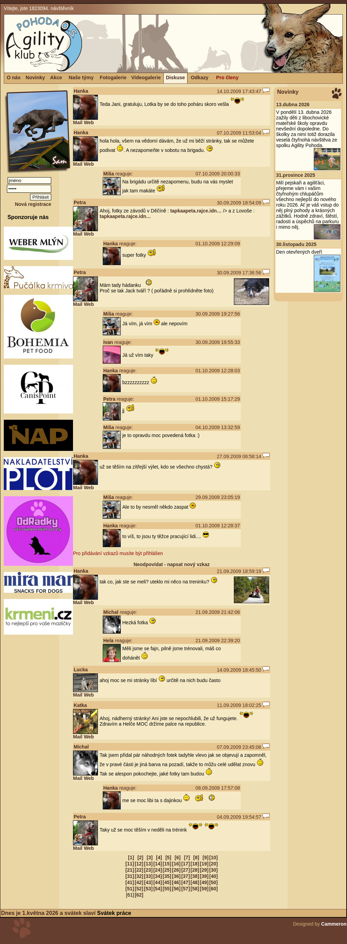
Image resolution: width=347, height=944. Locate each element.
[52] (139, 888)
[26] (176, 870)
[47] (185, 882)
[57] (185, 888)
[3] (150, 857)
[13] (148, 863)
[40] (213, 876)
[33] (148, 876)
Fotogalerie (113, 77)
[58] (195, 888)
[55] (167, 888)
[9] (206, 857)
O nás (14, 77)
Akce (56, 77)
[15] (167, 863)
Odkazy (199, 77)
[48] (195, 882)
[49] (204, 882)
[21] (129, 870)
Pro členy (227, 77)
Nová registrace (33, 204)
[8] (196, 857)
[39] (204, 876)
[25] (167, 870)
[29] (204, 870)
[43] (148, 882)
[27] (185, 870)
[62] (139, 895)
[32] (139, 876)
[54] (157, 888)
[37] (185, 876)
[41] (129, 882)
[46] (176, 882)
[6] (178, 857)
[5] (168, 857)
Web (89, 122)
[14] (157, 863)
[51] (129, 888)
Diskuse (175, 77)
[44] (157, 882)
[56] (176, 888)
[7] (187, 857)
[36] (176, 876)
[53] (148, 888)
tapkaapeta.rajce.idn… (196, 211)
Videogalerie (146, 77)
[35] (167, 876)
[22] (139, 870)
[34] (157, 876)
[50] (213, 882)
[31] (129, 876)
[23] (148, 870)
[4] (159, 857)
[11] (129, 863)
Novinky (35, 77)
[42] (139, 882)
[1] (131, 857)
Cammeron (333, 924)
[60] (213, 888)
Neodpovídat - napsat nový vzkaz (172, 564)
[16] (176, 863)
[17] (185, 863)
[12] (139, 863)
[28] (195, 870)
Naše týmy (81, 77)
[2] (140, 857)
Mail (77, 122)
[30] (213, 870)
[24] (157, 870)
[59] (204, 888)
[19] (204, 863)
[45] (167, 882)
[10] (213, 857)
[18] (195, 863)
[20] (213, 863)
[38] (195, 876)
